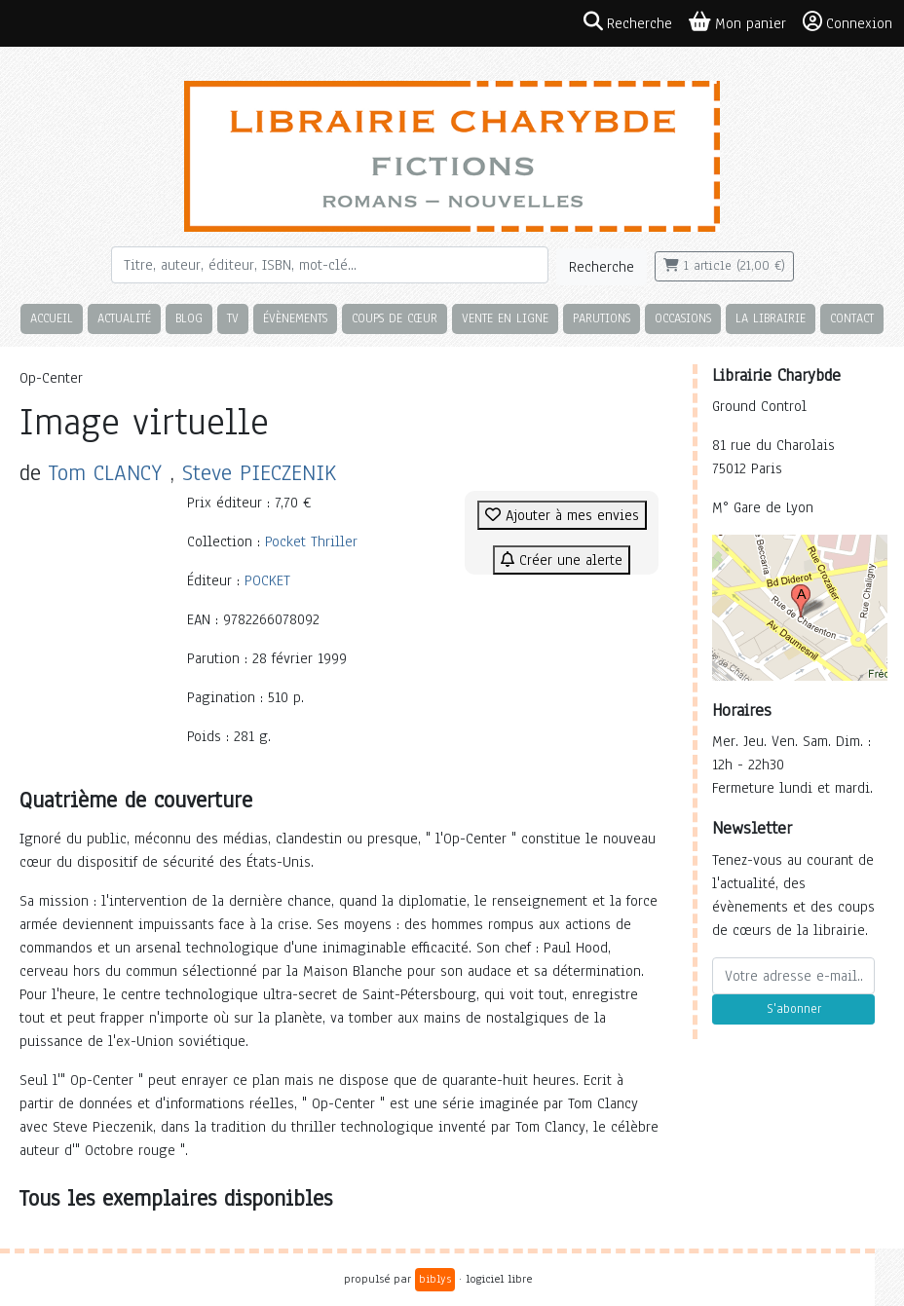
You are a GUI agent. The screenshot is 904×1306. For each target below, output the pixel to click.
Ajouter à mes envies (562, 515)
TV (233, 318)
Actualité (124, 318)
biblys (435, 1279)
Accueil (51, 318)
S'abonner (794, 1009)
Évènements (295, 318)
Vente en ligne (505, 318)
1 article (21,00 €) (724, 266)
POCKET (267, 580)
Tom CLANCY (105, 473)
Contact (852, 318)
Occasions (683, 318)
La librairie (770, 318)
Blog (189, 318)
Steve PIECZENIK (259, 473)
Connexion (847, 22)
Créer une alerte (561, 560)
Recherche (601, 267)
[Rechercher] (329, 264)
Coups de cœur (394, 318)
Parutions (601, 318)
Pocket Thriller (311, 541)
